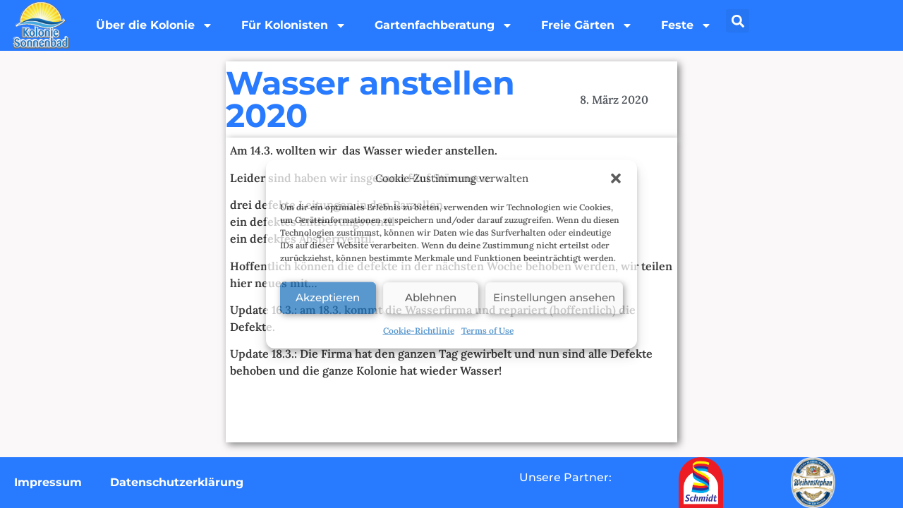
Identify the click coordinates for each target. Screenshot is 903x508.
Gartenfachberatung (444, 25)
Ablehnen (430, 297)
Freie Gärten (587, 25)
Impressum (48, 482)
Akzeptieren (328, 297)
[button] (616, 178)
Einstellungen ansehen (554, 297)
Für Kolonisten (293, 25)
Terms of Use (487, 330)
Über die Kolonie (154, 25)
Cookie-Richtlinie (418, 330)
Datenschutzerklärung (176, 482)
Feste (686, 25)
